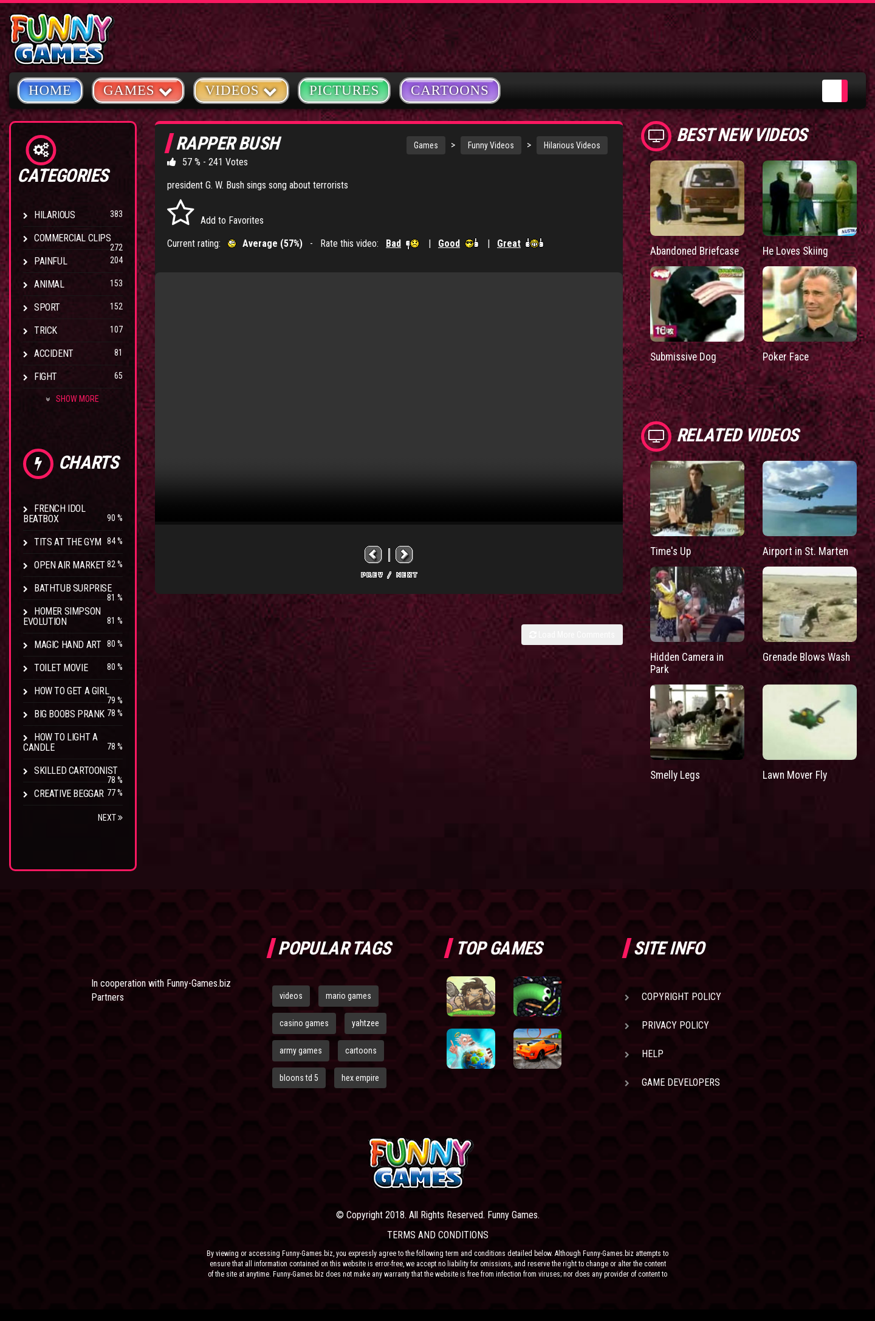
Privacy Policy (675, 1025)
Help (653, 1054)
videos (291, 996)
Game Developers (681, 1082)
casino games (304, 1023)
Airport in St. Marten (807, 550)
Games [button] (138, 89)
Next (110, 818)
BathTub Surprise (73, 588)
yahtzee (365, 1023)
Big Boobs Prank (69, 714)
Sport (47, 307)
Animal (49, 284)
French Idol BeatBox (54, 514)
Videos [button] (241, 89)
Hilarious (54, 215)
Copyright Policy (681, 996)
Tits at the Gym (67, 542)
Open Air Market (69, 565)
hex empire (360, 1078)
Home (50, 90)
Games (426, 145)
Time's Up (671, 550)
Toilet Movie (61, 668)
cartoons (361, 1050)
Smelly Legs (676, 773)
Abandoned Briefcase (697, 250)
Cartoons (450, 90)
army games (301, 1050)
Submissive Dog (685, 356)
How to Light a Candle (60, 742)
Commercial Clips (72, 238)
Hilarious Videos (572, 145)
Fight (45, 376)
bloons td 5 (299, 1078)
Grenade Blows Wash (809, 655)
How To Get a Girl (71, 691)
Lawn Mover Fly (796, 773)
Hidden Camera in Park (688, 661)
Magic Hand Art (67, 644)
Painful (50, 261)
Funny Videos (491, 145)
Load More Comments (572, 635)
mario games (348, 996)
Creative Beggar (69, 793)
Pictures (344, 90)
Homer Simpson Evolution (62, 616)
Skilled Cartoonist (76, 770)
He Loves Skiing (797, 250)
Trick (45, 330)
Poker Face (787, 356)
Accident (54, 353)
